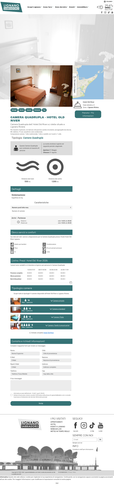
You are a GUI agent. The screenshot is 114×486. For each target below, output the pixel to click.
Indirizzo (45, 364)
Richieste (37, 110)
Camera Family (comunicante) (58, 325)
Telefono (13, 371)
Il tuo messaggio (16, 378)
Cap (43, 371)
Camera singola (58, 301)
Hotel (53, 424)
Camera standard (58, 309)
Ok (100, 439)
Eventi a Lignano (57, 427)
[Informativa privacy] (41, 397)
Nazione (45, 357)
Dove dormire (61, 7)
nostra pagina (66, 479)
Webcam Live (55, 429)
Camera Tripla (59, 317)
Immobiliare (82, 7)
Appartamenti (56, 422)
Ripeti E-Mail (14, 364)
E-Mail (12, 357)
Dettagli (14, 110)
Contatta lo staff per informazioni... (84, 449)
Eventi (72, 7)
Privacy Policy (72, 472)
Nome (12, 350)
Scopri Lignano (34, 7)
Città (43, 350)
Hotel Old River (49, 333)
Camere (29, 110)
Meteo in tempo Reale (59, 431)
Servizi (21, 110)
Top (44, 110)
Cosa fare (47, 7)
